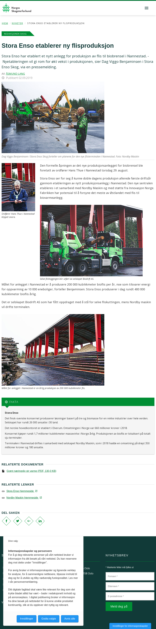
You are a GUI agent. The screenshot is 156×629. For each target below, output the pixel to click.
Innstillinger (26, 618)
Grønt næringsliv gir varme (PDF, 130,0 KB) (31, 471)
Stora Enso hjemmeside (21, 491)
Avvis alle (69, 618)
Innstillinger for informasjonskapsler (130, 626)
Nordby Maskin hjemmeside (23, 497)
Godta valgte (48, 618)
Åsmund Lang (15, 74)
